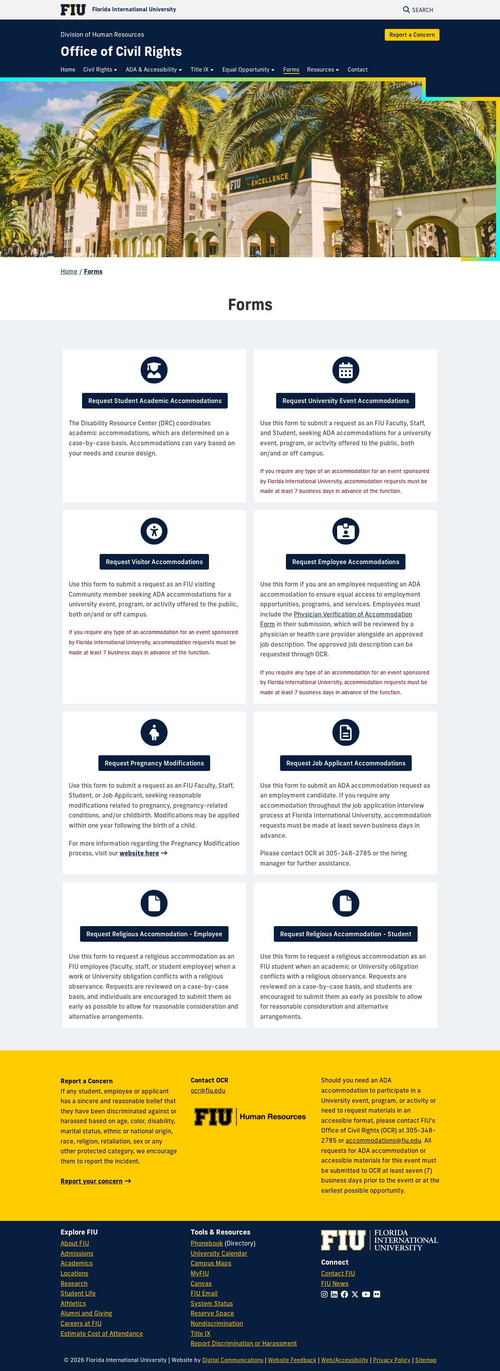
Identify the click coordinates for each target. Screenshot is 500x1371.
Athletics (73, 1303)
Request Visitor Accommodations (154, 562)
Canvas (201, 1283)
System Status (212, 1303)
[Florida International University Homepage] (155, 10)
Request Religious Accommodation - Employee (154, 934)
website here (139, 853)
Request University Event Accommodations (345, 401)
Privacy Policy (392, 1360)
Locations (74, 1273)
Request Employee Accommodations (345, 562)
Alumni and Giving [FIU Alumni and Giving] (86, 1313)
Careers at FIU (81, 1323)
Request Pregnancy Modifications (154, 763)
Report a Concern (412, 34)
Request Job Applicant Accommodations (345, 763)
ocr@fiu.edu (208, 1090)
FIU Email (204, 1293)
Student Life (78, 1293)
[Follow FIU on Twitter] (356, 1294)
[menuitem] (70, 69)
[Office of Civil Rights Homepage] (121, 51)
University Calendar (219, 1253)
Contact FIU (338, 1273)
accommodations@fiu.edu (383, 1140)
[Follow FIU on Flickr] (378, 1294)
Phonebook (207, 1243)
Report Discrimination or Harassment (244, 1343)
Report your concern (92, 1181)
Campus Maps (211, 1263)
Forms (93, 271)
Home (69, 271)
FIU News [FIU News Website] (334, 1283)
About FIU (75, 1243)
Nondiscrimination (217, 1323)
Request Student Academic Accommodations (154, 401)
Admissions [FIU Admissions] (77, 1253)
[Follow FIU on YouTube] (367, 1294)
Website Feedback (292, 1360)
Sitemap (426, 1360)
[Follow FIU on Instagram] (326, 1294)
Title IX (201, 1333)
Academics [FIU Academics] (77, 1263)
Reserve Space (212, 1313)
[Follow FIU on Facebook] (346, 1294)
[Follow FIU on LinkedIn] (336, 1294)
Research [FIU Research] (74, 1283)
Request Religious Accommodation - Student (345, 934)
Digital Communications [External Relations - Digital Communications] (232, 1360)
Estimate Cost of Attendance (102, 1333)
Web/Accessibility (344, 1360)
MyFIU (200, 1273)
